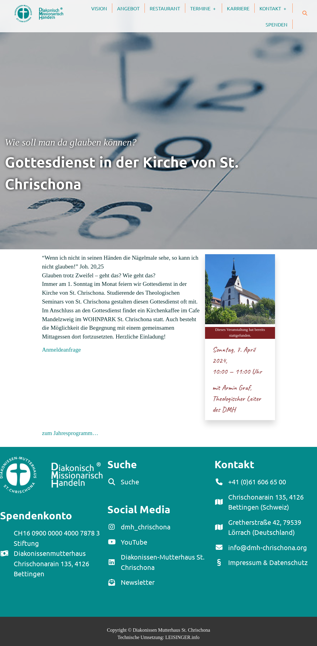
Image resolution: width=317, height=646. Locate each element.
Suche (130, 482)
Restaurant (165, 8)
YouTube (134, 542)
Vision (99, 8)
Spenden (276, 24)
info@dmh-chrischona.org (267, 547)
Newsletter (138, 582)
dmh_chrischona (145, 527)
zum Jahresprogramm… (70, 433)
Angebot (128, 8)
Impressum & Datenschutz (268, 562)
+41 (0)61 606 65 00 (257, 482)
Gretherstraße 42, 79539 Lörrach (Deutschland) (264, 527)
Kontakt (276, 7)
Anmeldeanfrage (61, 349)
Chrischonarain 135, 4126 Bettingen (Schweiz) (266, 502)
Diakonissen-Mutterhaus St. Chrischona (162, 562)
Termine (206, 7)
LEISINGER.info (182, 637)
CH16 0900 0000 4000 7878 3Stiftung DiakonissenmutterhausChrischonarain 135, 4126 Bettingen (57, 553)
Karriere (238, 8)
